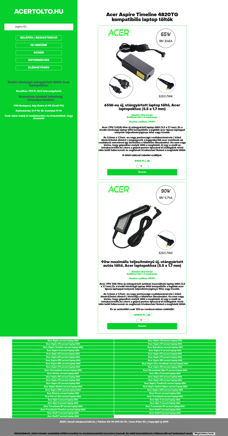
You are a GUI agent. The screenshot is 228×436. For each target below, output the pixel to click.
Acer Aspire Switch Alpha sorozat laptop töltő (165, 387)
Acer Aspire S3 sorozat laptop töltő (63, 380)
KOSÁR (39, 53)
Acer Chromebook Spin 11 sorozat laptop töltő (165, 370)
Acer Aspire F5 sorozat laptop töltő (165, 357)
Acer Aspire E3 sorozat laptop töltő (165, 354)
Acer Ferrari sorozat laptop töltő (165, 393)
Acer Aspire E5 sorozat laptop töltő (63, 357)
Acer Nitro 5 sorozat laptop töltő (165, 374)
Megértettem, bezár (204, 434)
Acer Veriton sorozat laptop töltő (63, 374)
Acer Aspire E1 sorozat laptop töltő (63, 354)
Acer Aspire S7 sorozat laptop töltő (63, 383)
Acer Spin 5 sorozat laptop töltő (63, 403)
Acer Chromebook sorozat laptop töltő (63, 370)
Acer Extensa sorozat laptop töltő (63, 393)
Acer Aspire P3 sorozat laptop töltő (63, 367)
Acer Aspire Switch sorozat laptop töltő (63, 387)
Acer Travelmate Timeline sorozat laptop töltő (63, 410)
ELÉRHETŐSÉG (38, 67)
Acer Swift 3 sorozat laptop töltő (63, 413)
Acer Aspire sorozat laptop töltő (63, 341)
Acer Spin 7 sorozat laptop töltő (165, 403)
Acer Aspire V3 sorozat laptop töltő (165, 341)
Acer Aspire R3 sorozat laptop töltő (165, 367)
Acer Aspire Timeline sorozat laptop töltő (63, 347)
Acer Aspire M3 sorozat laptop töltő (165, 360)
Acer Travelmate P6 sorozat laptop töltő (165, 406)
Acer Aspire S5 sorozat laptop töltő (165, 380)
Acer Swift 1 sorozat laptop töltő (165, 410)
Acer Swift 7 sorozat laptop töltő (63, 416)
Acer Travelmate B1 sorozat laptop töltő (63, 406)
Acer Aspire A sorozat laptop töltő (165, 351)
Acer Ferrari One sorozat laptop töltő (63, 397)
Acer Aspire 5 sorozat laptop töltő (63, 351)
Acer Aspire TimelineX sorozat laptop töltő (165, 383)
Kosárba (142, 172)
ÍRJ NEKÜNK (38, 45)
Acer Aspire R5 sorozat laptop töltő (63, 377)
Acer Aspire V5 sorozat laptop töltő (63, 344)
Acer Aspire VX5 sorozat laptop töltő (165, 390)
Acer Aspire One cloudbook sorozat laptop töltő (165, 364)
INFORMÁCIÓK (38, 60)
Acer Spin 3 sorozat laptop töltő (165, 400)
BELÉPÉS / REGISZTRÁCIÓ (38, 38)
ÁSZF (63, 422)
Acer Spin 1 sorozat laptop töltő (63, 400)
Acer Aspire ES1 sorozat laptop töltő (63, 360)
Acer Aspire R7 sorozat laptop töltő (165, 377)
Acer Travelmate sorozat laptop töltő (165, 397)
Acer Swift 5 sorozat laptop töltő (165, 413)
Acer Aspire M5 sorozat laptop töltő (63, 364)
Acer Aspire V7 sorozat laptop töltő (165, 344)
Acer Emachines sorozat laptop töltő (165, 347)
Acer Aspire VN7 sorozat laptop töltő (63, 390)
